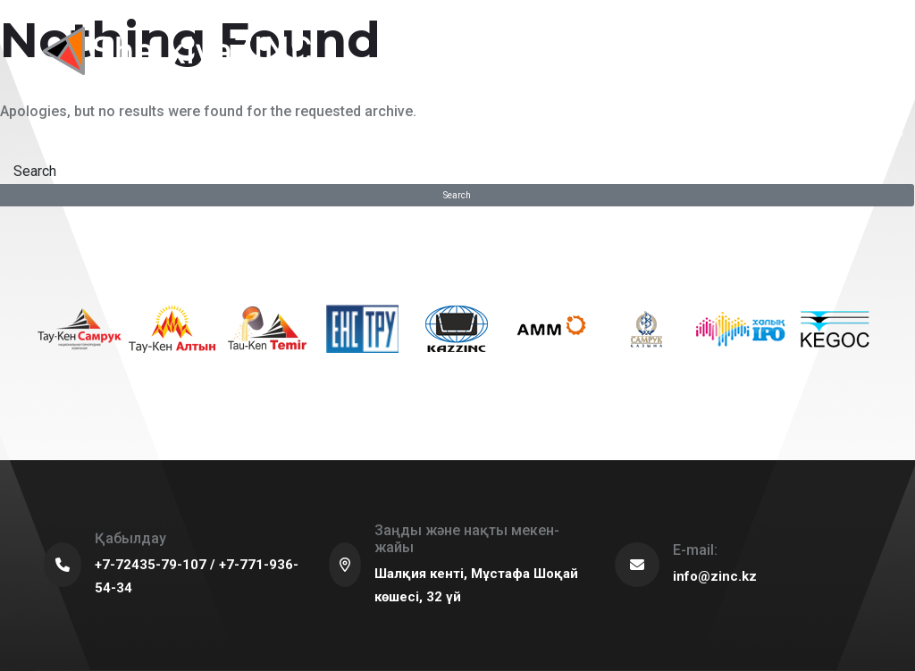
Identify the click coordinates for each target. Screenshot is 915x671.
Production (405, 135)
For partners (297, 135)
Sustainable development (182, 135)
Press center (762, 135)
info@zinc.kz (715, 576)
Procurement (529, 135)
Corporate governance (658, 135)
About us (76, 135)
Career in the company (857, 135)
